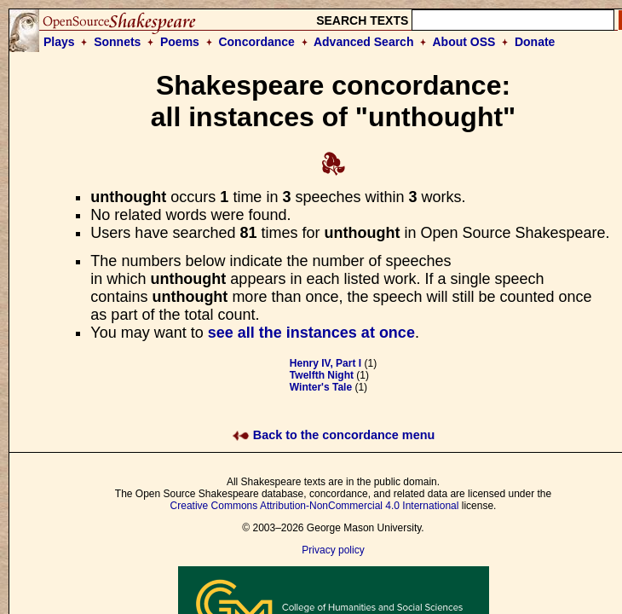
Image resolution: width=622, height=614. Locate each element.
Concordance (256, 42)
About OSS (464, 42)
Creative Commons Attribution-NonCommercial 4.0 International (314, 506)
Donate (535, 42)
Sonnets (117, 42)
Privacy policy (333, 550)
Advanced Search (364, 42)
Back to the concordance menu (333, 435)
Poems (179, 42)
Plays (59, 42)
